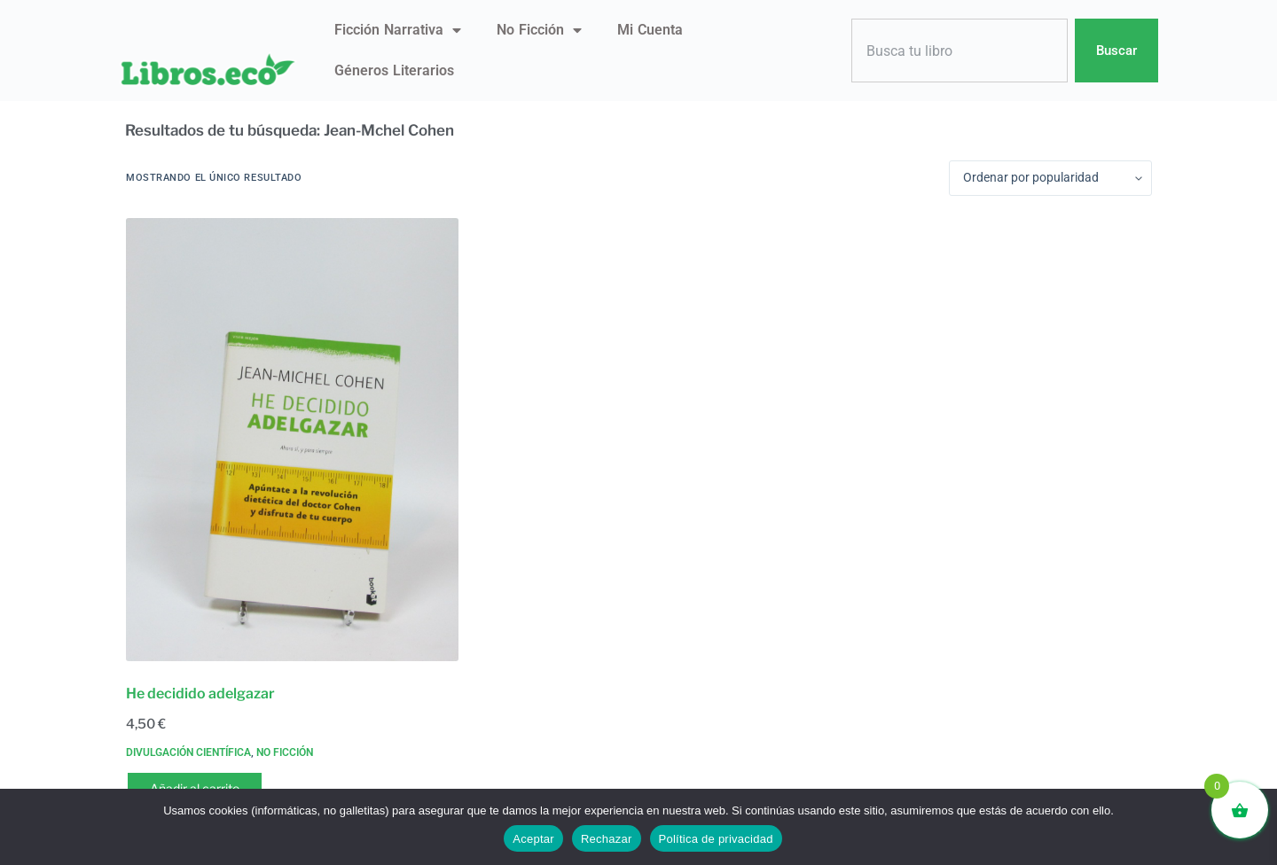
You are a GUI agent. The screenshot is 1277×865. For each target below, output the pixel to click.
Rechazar (606, 839)
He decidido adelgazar (200, 693)
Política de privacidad (716, 839)
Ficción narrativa (397, 30)
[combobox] (959, 51)
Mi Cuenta (650, 29)
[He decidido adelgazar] (292, 439)
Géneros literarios (394, 70)
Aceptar (533, 839)
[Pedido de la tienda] (1050, 178)
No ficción (539, 30)
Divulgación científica (188, 752)
